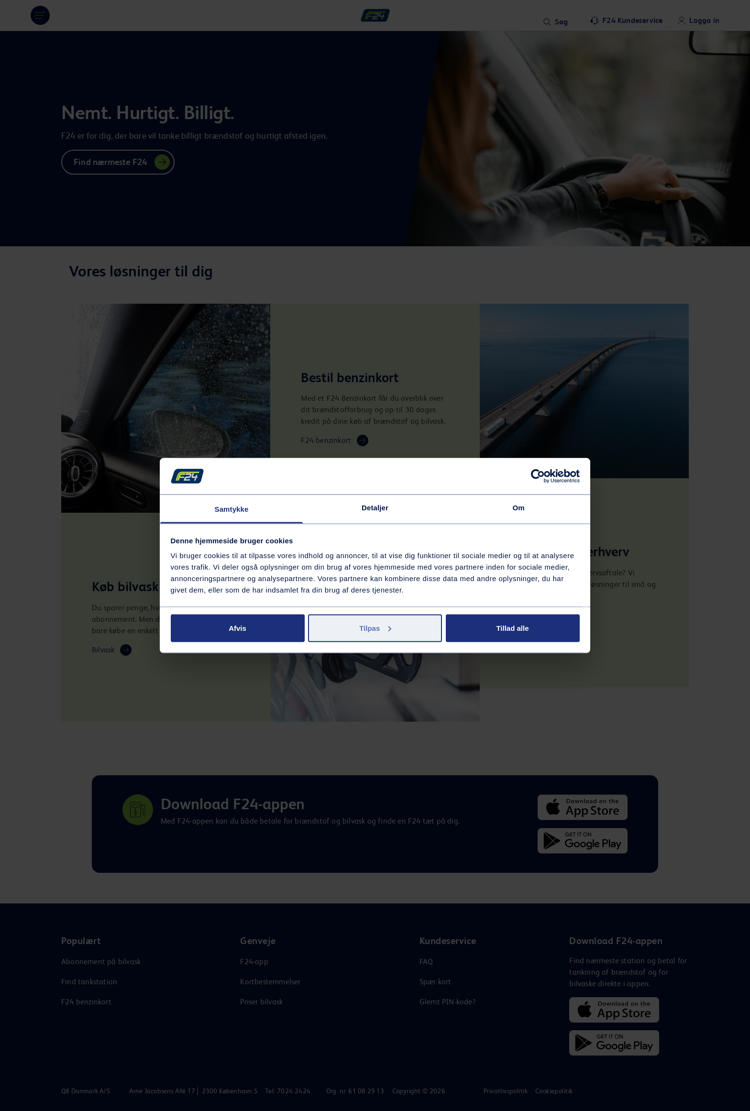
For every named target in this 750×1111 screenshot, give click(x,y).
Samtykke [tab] (232, 509)
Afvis (237, 628)
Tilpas (375, 628)
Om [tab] (518, 508)
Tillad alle (512, 628)
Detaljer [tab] (375, 508)
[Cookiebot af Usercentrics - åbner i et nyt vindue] (538, 476)
